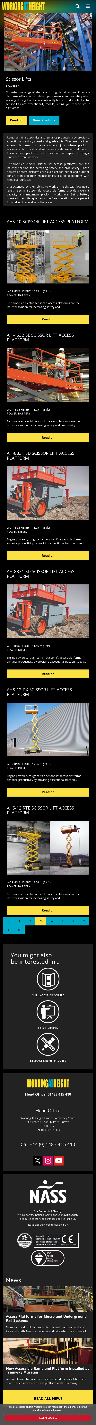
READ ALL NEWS (48, 1398)
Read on (16, 120)
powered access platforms (24, 172)
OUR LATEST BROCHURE (48, 995)
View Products (44, 120)
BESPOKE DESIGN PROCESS (48, 1060)
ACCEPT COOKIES (48, 1417)
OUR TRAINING (48, 1028)
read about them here (63, 1406)
